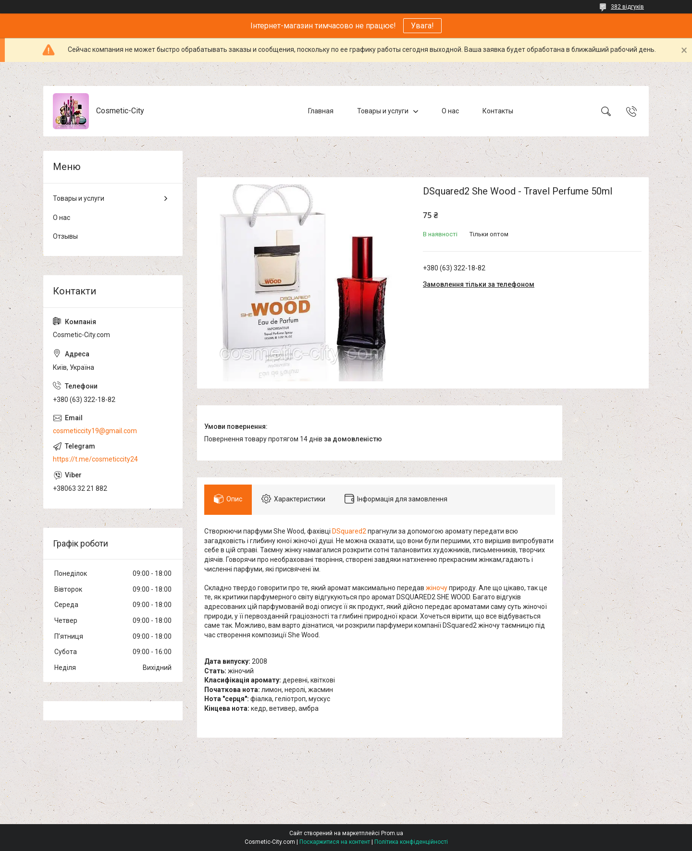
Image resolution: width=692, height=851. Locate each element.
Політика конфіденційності (411, 842)
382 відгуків (627, 6)
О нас (450, 111)
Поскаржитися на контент (334, 842)
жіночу (436, 588)
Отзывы (65, 236)
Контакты (497, 111)
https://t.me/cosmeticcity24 (95, 459)
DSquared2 (349, 531)
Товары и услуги (382, 111)
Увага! (422, 25)
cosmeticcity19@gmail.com (95, 431)
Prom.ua (392, 833)
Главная (321, 111)
